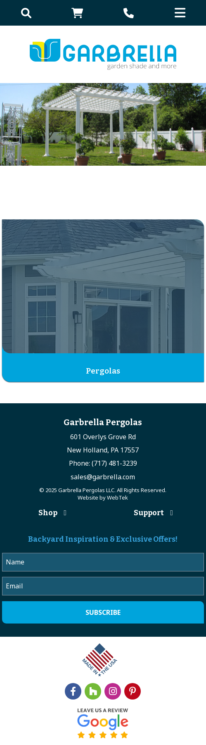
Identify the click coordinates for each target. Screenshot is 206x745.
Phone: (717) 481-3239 (103, 463)
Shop (47, 512)
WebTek (117, 497)
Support (149, 512)
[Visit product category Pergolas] (103, 300)
